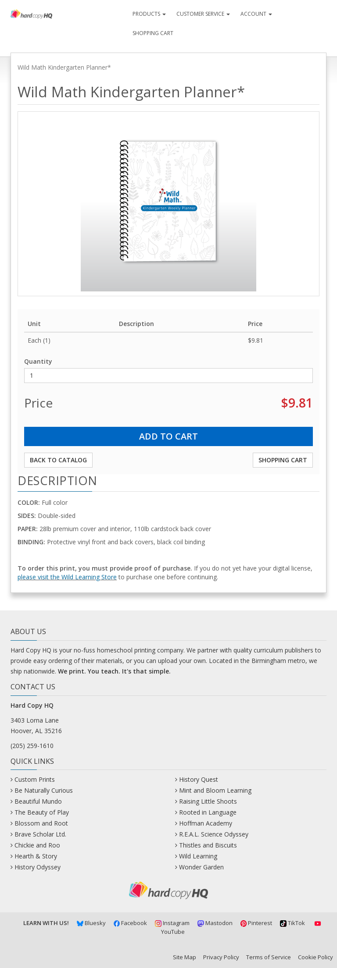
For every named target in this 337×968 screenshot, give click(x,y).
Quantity (38, 361)
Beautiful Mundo (38, 801)
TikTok (292, 923)
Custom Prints (34, 779)
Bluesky (91, 923)
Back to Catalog (58, 460)
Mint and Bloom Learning (215, 790)
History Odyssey (37, 867)
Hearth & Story (35, 856)
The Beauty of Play (41, 812)
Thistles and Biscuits (208, 845)
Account (256, 14)
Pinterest (256, 923)
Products (149, 14)
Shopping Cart (153, 33)
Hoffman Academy (205, 823)
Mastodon (215, 923)
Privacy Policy (221, 957)
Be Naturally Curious (43, 790)
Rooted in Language (208, 812)
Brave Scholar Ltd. (40, 834)
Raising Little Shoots (208, 801)
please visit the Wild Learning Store (67, 577)
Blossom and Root (41, 823)
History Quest (198, 779)
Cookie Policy (315, 957)
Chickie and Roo (37, 845)
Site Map (184, 957)
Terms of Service (268, 957)
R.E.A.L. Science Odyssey (213, 834)
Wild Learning (198, 856)
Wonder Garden (201, 867)
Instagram (172, 923)
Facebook (130, 923)
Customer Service (203, 14)
